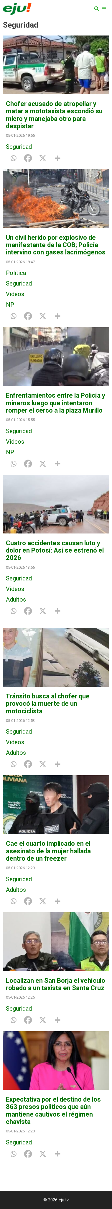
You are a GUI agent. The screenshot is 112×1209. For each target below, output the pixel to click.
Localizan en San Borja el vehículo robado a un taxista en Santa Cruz (55, 984)
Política (16, 272)
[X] (43, 158)
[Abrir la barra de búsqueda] (96, 9)
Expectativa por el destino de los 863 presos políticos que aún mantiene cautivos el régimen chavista (53, 1110)
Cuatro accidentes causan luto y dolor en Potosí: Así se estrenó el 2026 (55, 550)
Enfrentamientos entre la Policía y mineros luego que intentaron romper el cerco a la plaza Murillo (55, 403)
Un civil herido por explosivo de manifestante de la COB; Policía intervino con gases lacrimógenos (56, 245)
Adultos (16, 599)
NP (10, 304)
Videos (15, 294)
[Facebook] (28, 158)
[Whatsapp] (13, 158)
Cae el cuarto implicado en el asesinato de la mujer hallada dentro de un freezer (48, 851)
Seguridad (19, 146)
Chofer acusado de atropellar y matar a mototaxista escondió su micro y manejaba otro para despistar (54, 115)
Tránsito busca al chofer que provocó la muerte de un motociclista (48, 704)
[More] (57, 158)
